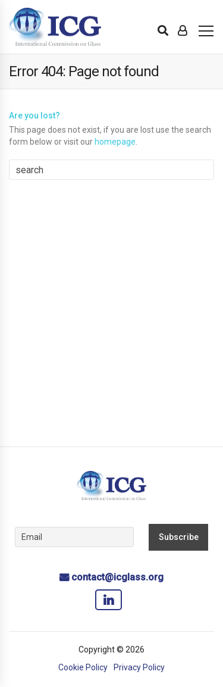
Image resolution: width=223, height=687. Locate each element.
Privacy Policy (139, 667)
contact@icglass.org (117, 577)
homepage (115, 141)
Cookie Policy (83, 667)
